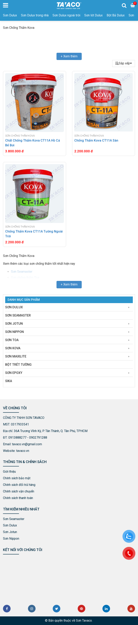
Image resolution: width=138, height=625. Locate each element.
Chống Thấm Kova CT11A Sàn (96, 140)
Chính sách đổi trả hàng (19, 485)
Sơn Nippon (14, 332)
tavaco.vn (22, 451)
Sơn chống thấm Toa (25, 278)
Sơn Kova (12, 348)
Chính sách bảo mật (16, 478)
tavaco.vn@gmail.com (27, 444)
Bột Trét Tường (18, 364)
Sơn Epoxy (13, 373)
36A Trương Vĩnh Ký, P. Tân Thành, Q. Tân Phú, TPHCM (50, 431)
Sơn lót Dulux (93, 15)
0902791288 (38, 437)
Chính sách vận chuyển (18, 491)
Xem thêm (70, 56)
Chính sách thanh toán (18, 498)
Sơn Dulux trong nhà (35, 15)
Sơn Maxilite (15, 356)
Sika (8, 381)
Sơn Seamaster (21, 272)
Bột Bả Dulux (116, 15)
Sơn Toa (12, 340)
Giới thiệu (9, 471)
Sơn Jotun (14, 323)
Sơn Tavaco (84, 620)
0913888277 (17, 437)
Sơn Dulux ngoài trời (66, 15)
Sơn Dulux (10, 15)
